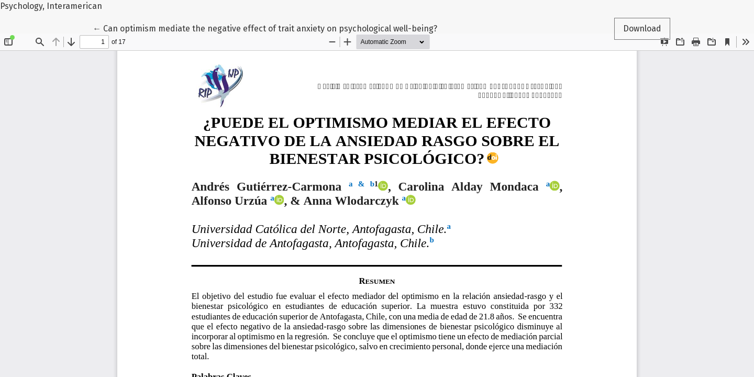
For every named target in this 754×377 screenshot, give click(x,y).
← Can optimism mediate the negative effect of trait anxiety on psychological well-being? (265, 28)
